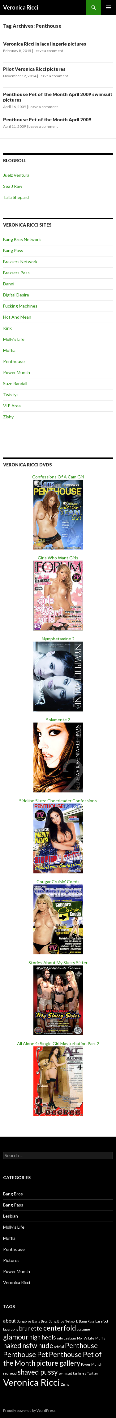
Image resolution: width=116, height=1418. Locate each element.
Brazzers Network (20, 261)
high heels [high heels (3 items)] (42, 1337)
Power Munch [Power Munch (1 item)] (91, 1364)
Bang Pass (13, 250)
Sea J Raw (12, 186)
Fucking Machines (20, 305)
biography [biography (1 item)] (10, 1329)
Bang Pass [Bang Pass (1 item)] (86, 1321)
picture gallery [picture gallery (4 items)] (58, 1363)
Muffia (9, 350)
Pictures (11, 1260)
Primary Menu (108, 7)
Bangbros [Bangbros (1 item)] (24, 1321)
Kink (7, 328)
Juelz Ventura (16, 175)
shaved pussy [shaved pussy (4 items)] (38, 1372)
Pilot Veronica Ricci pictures (34, 69)
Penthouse (14, 361)
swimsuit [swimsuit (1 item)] (65, 1373)
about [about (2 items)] (9, 1320)
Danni (8, 283)
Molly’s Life (13, 339)
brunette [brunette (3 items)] (30, 1328)
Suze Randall (15, 383)
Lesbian (10, 1216)
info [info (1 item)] (60, 1338)
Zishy (8, 416)
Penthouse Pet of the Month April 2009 (47, 119)
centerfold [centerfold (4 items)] (59, 1328)
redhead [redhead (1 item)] (10, 1373)
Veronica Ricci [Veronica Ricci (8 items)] (31, 1382)
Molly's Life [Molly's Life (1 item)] (85, 1338)
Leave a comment (48, 50)
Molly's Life (13, 1227)
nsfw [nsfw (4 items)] (29, 1345)
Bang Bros (13, 1193)
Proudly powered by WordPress (29, 1410)
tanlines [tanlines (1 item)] (79, 1373)
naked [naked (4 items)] (12, 1345)
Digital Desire (16, 294)
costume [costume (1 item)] (83, 1329)
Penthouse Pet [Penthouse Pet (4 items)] (25, 1354)
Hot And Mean (17, 317)
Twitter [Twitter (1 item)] (92, 1373)
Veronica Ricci (20, 7)
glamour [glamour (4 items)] (15, 1337)
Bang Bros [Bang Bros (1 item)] (40, 1321)
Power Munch (16, 372)
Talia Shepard (16, 197)
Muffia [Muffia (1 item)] (100, 1338)
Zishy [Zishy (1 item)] (65, 1384)
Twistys (11, 394)
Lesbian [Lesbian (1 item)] (70, 1338)
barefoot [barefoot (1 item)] (101, 1321)
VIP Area (12, 405)
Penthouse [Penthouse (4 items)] (81, 1345)
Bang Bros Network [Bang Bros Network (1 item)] (63, 1321)
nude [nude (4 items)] (45, 1345)
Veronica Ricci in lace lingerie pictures (44, 43)
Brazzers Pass (16, 272)
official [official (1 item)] (59, 1347)
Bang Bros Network (22, 239)
